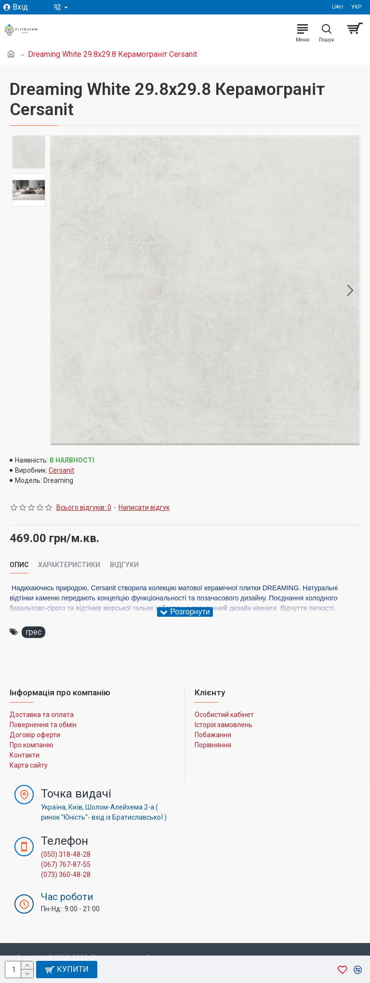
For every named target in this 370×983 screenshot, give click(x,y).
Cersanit (61, 470)
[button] (350, 290)
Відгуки (124, 565)
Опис (19, 565)
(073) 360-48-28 (66, 874)
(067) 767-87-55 (66, 864)
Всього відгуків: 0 (83, 507)
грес (33, 632)
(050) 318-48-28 (66, 854)
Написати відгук (144, 507)
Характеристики (69, 565)
